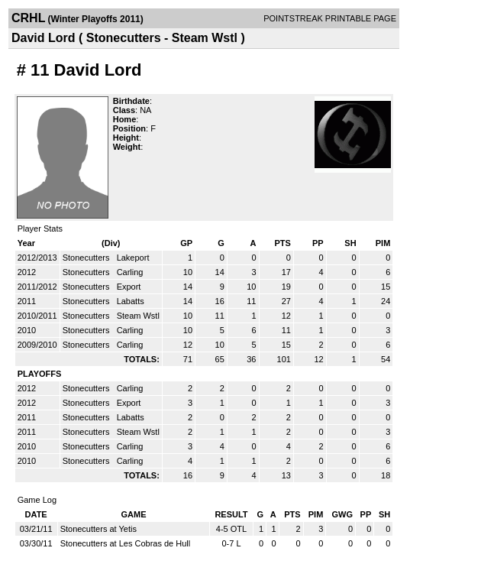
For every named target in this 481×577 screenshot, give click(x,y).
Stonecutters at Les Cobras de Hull (125, 543)
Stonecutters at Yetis (98, 528)
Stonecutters (87, 257)
